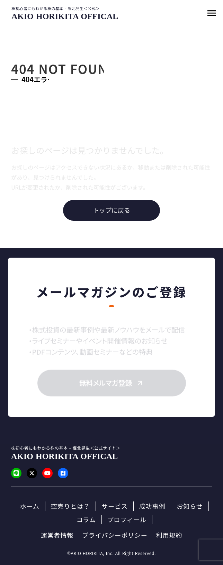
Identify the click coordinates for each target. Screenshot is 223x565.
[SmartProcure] (64, 16)
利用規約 (169, 535)
